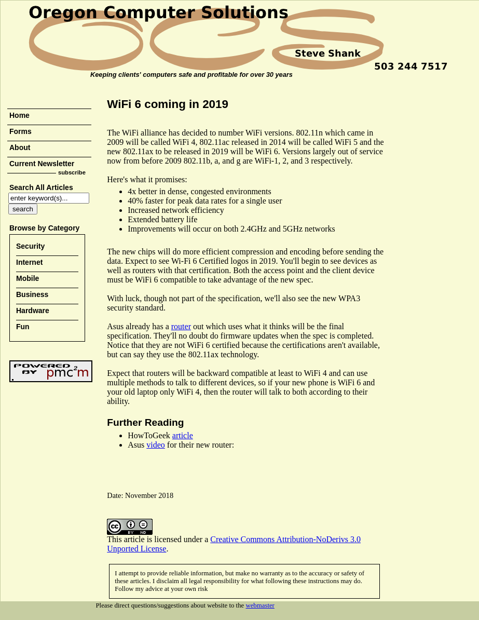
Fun (23, 326)
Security (30, 246)
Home (19, 115)
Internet (29, 262)
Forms (20, 131)
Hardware (32, 310)
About (19, 147)
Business (32, 294)
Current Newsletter (41, 163)
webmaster (259, 605)
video (155, 444)
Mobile (27, 278)
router (181, 326)
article (182, 435)
